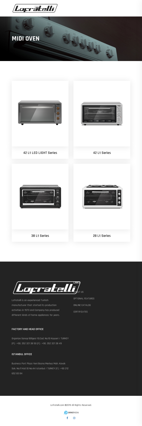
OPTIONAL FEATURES (83, 298)
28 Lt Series (102, 236)
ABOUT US (78, 292)
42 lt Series (102, 153)
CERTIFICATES (80, 312)
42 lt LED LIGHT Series (40, 153)
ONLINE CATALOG (82, 305)
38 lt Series (40, 236)
